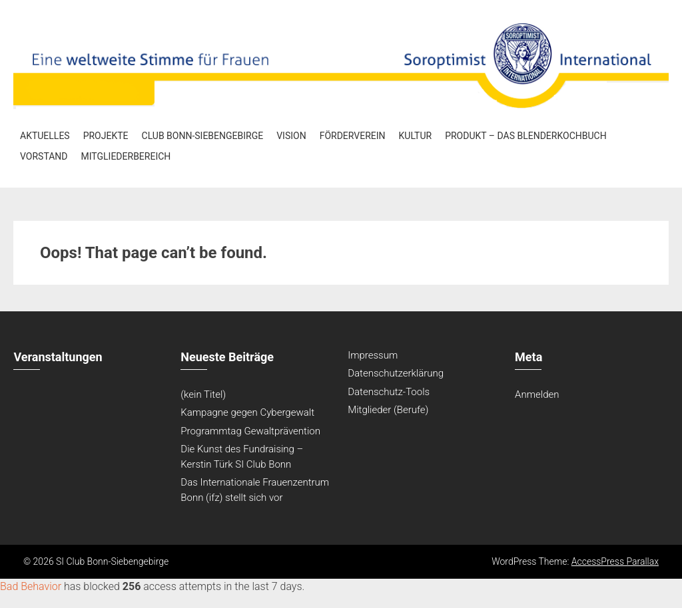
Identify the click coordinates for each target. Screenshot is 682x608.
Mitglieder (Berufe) (388, 410)
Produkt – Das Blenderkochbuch (526, 135)
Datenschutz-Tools (389, 392)
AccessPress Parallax (615, 561)
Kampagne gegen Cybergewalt (247, 412)
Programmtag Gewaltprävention (250, 431)
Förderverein (353, 135)
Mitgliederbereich (126, 156)
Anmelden (537, 394)
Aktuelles (45, 135)
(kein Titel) (203, 394)
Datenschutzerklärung (396, 373)
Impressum (373, 355)
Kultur (415, 135)
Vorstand (44, 156)
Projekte (106, 135)
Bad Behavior (30, 586)
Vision (291, 135)
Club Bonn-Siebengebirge (203, 135)
